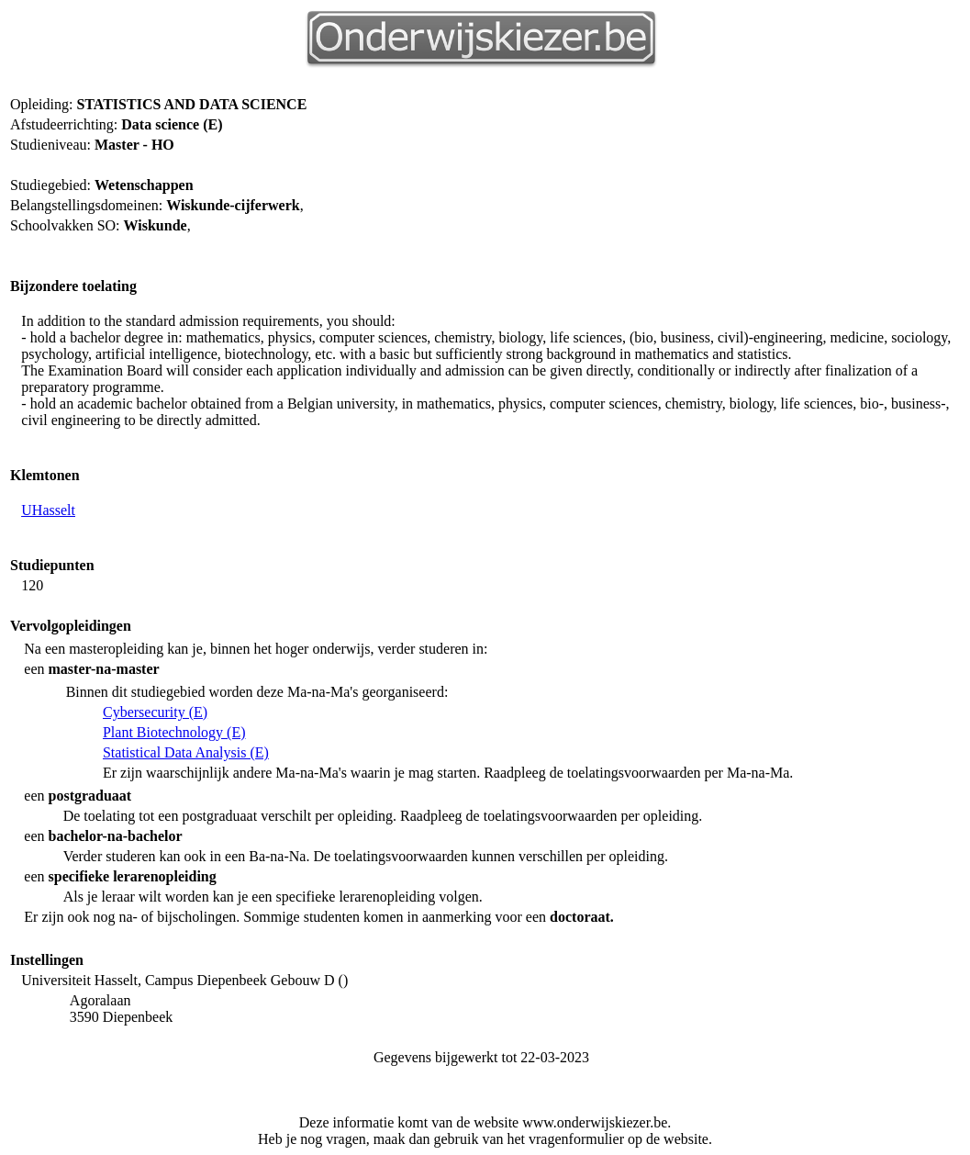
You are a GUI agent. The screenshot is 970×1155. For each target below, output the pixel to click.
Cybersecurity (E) (155, 712)
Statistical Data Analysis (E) (186, 752)
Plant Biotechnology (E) (174, 732)
